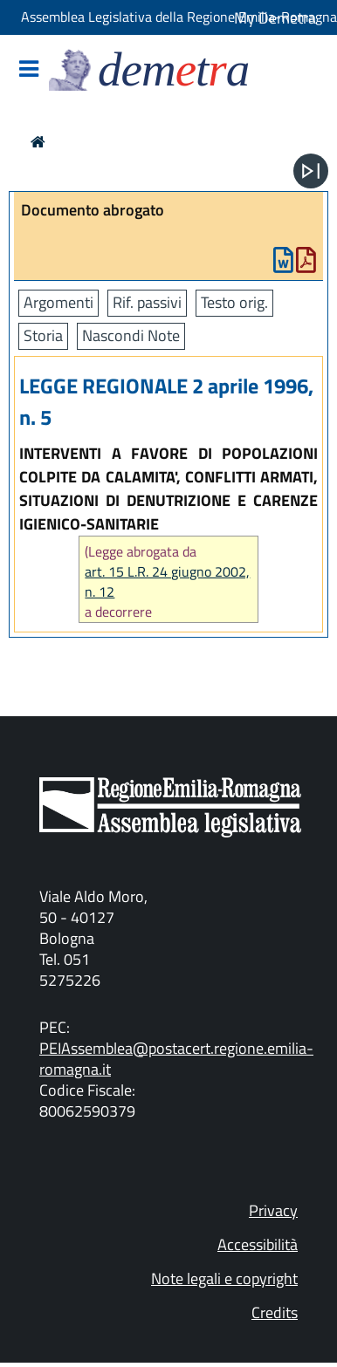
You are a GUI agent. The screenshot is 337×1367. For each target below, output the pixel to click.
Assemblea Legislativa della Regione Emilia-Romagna (179, 16)
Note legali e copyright (224, 1278)
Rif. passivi (147, 302)
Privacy (273, 1210)
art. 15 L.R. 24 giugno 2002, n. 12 (167, 582)
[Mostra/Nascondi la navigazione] (28, 70)
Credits (274, 1312)
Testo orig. (234, 302)
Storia (43, 335)
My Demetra (275, 18)
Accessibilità (257, 1244)
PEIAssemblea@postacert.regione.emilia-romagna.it (176, 1058)
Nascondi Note (131, 335)
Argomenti (58, 302)
